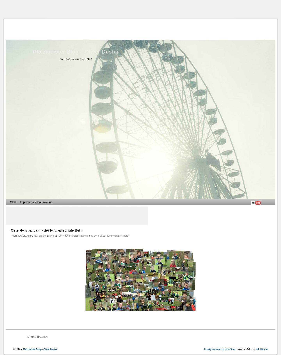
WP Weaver (262, 349)
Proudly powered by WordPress (220, 349)
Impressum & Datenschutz (36, 202)
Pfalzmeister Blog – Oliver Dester (76, 52)
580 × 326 (63, 235)
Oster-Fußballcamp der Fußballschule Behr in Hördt (100, 235)
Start (13, 202)
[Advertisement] (140, 9)
